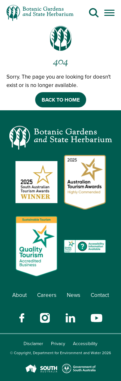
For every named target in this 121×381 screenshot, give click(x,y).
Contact (100, 295)
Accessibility (85, 343)
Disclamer (33, 343)
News (73, 295)
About (19, 295)
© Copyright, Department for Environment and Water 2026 (60, 353)
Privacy (58, 343)
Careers (46, 295)
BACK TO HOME (61, 99)
